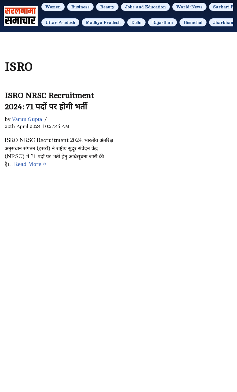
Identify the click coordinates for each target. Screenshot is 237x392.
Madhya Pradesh (103, 22)
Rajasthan (162, 22)
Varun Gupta (27, 119)
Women (53, 7)
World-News (189, 7)
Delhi (136, 22)
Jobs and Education (145, 7)
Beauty (107, 7)
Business (80, 7)
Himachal (193, 22)
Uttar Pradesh (60, 22)
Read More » (30, 164)
